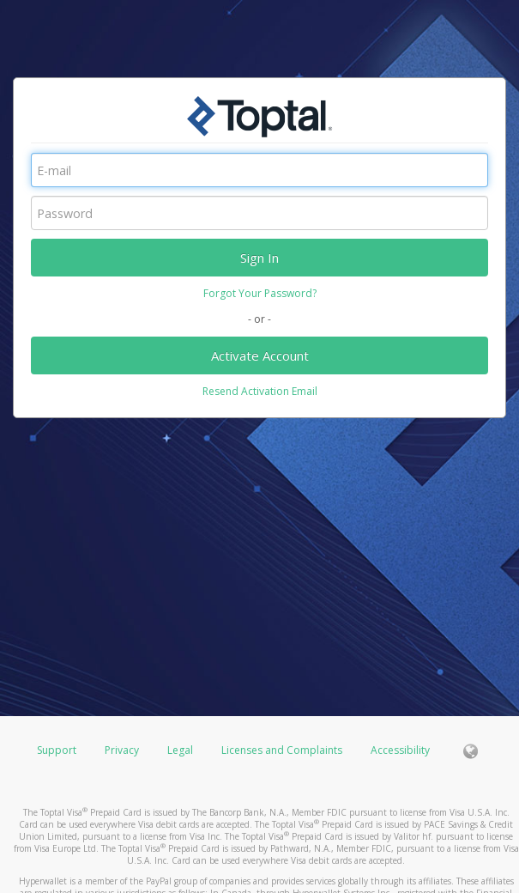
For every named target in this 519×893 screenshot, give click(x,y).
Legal (180, 750)
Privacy (122, 750)
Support (56, 750)
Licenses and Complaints (283, 750)
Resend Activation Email (259, 391)
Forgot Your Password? (260, 293)
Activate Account (260, 355)
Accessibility (400, 750)
